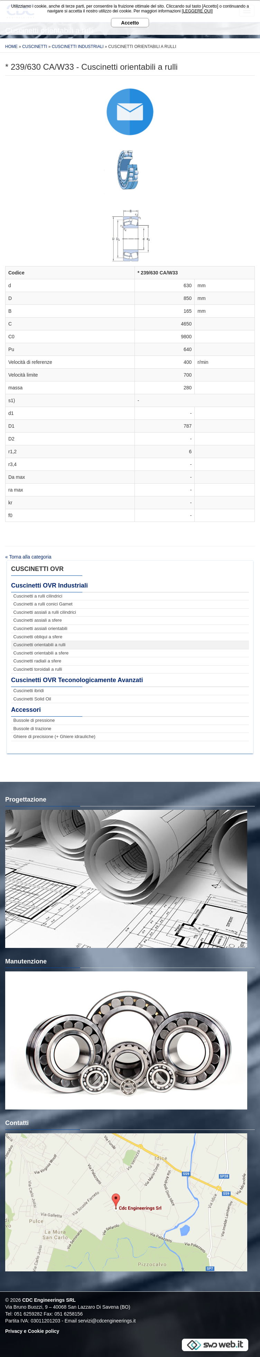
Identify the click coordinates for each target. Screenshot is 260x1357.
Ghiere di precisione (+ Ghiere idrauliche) (54, 736)
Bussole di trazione (32, 728)
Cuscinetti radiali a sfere (37, 660)
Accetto (130, 23)
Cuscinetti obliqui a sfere (38, 636)
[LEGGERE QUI (197, 11)
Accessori (26, 709)
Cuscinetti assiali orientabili (40, 628)
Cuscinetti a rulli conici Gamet (43, 604)
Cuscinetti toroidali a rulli (37, 669)
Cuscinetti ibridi (28, 690)
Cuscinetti (34, 46)
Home (11, 46)
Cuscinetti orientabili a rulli (39, 644)
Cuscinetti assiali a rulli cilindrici (44, 612)
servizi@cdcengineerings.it (107, 1321)
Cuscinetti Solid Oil (32, 698)
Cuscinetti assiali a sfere (37, 620)
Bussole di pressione (34, 720)
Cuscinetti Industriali (78, 46)
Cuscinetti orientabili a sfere (41, 653)
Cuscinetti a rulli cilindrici (38, 596)
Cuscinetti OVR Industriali (49, 585)
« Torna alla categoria (28, 557)
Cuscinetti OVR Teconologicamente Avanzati (77, 680)
